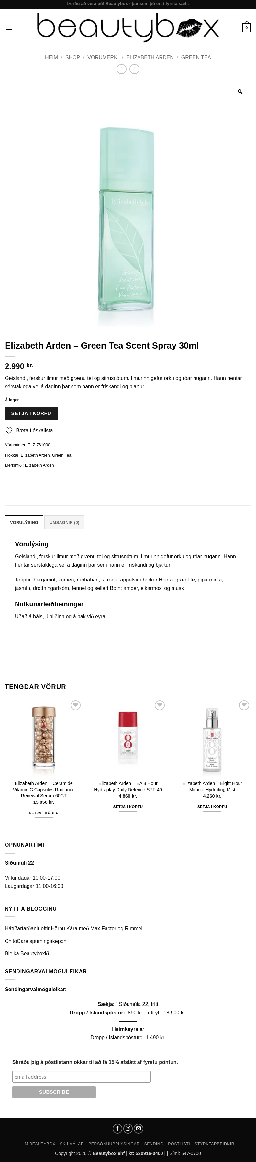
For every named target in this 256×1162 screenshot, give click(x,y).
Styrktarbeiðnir (214, 1144)
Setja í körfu (31, 413)
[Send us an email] (138, 1129)
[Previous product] (134, 69)
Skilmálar (72, 1144)
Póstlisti (179, 1144)
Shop (72, 57)
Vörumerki (103, 57)
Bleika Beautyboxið (27, 953)
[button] (9, 28)
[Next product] (122, 69)
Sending (153, 1144)
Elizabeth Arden (150, 57)
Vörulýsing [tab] (24, 522)
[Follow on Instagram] (128, 1129)
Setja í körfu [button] (44, 813)
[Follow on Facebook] (117, 1129)
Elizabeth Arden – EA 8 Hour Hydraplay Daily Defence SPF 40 (128, 786)
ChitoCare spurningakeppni (36, 941)
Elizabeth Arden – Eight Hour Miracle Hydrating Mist (212, 786)
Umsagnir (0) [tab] (64, 522)
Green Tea (196, 57)
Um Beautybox (39, 1144)
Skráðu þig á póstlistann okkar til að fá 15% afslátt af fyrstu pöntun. (95, 1062)
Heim (51, 57)
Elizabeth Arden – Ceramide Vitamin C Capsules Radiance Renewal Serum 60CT (44, 789)
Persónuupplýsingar (114, 1144)
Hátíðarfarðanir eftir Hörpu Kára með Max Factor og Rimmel (73, 928)
